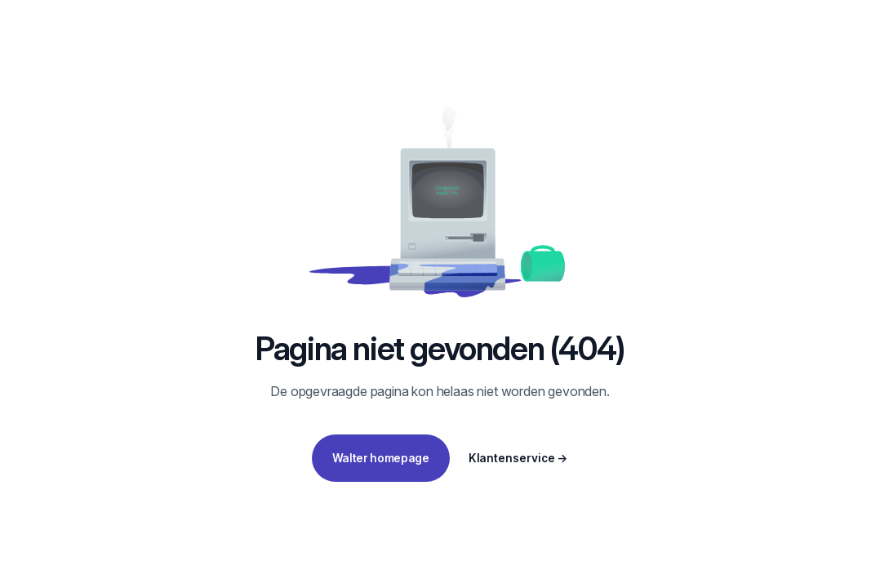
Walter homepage (380, 458)
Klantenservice (518, 458)
